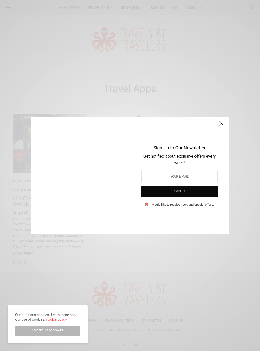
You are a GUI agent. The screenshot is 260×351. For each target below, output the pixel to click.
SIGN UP (179, 191)
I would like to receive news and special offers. (182, 204)
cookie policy (56, 319)
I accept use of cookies (47, 330)
